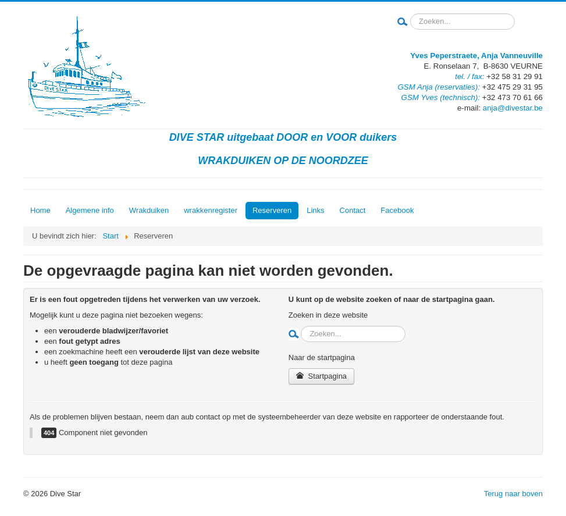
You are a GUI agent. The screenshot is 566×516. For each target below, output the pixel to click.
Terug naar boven (513, 493)
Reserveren (271, 210)
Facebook (397, 210)
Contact (353, 210)
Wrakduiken (149, 210)
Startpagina (321, 376)
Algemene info (90, 210)
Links (315, 210)
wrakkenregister (210, 210)
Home (40, 210)
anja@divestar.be (513, 108)
